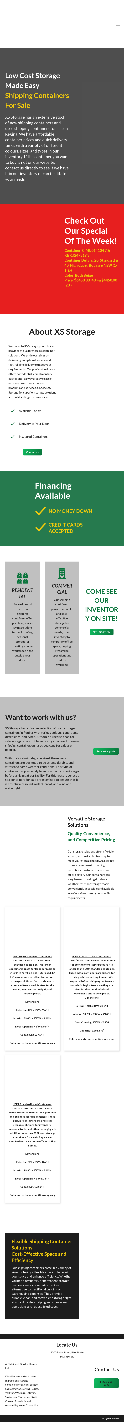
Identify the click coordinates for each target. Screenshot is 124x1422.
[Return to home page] (60, 24)
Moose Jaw (24, 1396)
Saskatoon (11, 1396)
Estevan (30, 1392)
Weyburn (20, 1392)
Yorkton (9, 1392)
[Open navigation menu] (118, 24)
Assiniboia (20, 1401)
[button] (32, 452)
